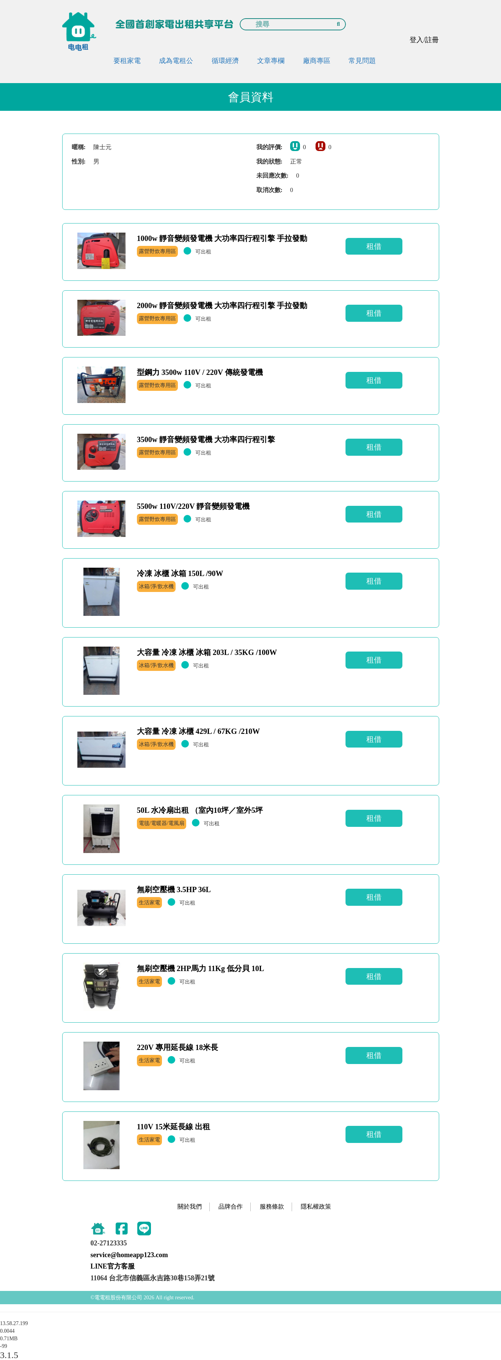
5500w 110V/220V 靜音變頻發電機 (193, 506)
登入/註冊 (424, 40)
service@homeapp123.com (129, 1255)
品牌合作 (230, 1206)
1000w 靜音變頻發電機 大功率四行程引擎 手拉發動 (222, 238)
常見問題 (362, 61)
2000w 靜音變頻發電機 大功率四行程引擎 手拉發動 (222, 305)
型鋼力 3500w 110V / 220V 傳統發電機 (200, 372)
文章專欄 (270, 61)
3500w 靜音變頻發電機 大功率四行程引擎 (206, 439)
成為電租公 (176, 61)
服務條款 (272, 1206)
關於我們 (189, 1206)
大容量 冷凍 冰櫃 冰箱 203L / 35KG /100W (207, 652)
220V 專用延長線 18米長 (177, 1047)
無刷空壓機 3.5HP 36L (174, 889)
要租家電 (127, 61)
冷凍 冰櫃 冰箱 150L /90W (180, 573)
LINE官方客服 (113, 1266)
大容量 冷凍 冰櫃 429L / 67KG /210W (198, 731)
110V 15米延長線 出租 (173, 1126)
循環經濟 (225, 61)
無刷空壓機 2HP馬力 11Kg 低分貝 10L (200, 968)
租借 (374, 246)
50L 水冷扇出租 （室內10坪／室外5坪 (200, 810)
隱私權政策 (316, 1206)
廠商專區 (316, 61)
